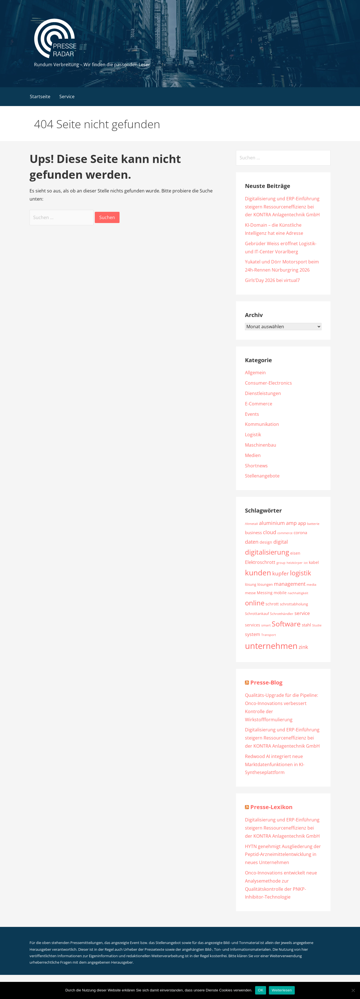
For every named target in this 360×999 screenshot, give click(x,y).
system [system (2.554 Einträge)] (252, 634)
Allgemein (255, 372)
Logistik (253, 434)
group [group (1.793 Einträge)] (280, 563)
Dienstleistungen (263, 393)
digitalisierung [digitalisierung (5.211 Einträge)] (267, 552)
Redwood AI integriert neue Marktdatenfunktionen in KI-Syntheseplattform (274, 764)
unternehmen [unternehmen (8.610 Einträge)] (271, 645)
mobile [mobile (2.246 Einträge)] (280, 592)
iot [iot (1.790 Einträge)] (306, 563)
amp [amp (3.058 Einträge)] (291, 523)
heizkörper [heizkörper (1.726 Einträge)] (295, 563)
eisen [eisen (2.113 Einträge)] (295, 553)
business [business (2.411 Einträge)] (253, 532)
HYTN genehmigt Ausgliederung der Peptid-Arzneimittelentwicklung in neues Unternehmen (283, 854)
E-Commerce (258, 404)
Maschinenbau (260, 445)
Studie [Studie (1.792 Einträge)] (316, 625)
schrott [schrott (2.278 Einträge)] (272, 604)
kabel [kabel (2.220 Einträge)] (314, 562)
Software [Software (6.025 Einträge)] (286, 623)
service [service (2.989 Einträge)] (302, 613)
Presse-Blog (266, 682)
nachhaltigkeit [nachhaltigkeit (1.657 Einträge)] (298, 593)
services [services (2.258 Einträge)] (252, 625)
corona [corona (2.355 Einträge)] (300, 532)
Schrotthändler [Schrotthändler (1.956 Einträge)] (281, 613)
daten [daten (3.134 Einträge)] (251, 541)
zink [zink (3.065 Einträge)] (303, 647)
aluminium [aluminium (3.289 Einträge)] (272, 522)
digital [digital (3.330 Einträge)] (280, 541)
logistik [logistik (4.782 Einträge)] (300, 573)
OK (260, 990)
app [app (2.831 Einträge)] (302, 523)
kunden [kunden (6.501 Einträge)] (258, 573)
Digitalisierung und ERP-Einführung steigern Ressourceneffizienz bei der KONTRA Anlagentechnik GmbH (282, 207)
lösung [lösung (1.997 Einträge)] (250, 584)
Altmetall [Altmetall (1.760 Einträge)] (251, 524)
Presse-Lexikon (271, 807)
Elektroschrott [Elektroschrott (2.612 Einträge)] (260, 562)
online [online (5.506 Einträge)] (254, 602)
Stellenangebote (262, 476)
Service (67, 96)
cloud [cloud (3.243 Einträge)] (269, 532)
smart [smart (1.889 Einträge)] (266, 625)
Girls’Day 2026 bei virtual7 (272, 280)
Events (252, 414)
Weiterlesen (282, 990)
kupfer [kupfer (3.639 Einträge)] (280, 573)
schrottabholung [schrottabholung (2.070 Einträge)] (294, 604)
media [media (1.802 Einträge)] (311, 584)
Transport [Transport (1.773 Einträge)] (268, 635)
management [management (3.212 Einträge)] (289, 583)
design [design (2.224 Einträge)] (266, 542)
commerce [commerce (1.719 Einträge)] (284, 533)
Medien (253, 455)
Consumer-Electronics (268, 383)
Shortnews (256, 466)
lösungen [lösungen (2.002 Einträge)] (265, 584)
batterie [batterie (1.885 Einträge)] (313, 523)
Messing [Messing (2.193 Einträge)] (265, 592)
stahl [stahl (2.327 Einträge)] (306, 625)
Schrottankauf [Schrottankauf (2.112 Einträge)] (257, 613)
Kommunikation (262, 424)
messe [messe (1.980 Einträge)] (250, 592)
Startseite (40, 96)
